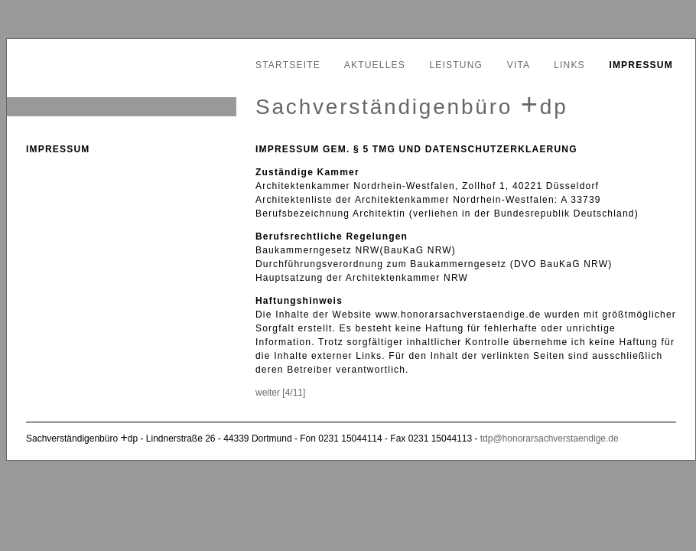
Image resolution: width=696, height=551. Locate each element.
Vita (518, 65)
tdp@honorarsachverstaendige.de (549, 438)
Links (569, 65)
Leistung (456, 65)
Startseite (287, 65)
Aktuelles (374, 65)
